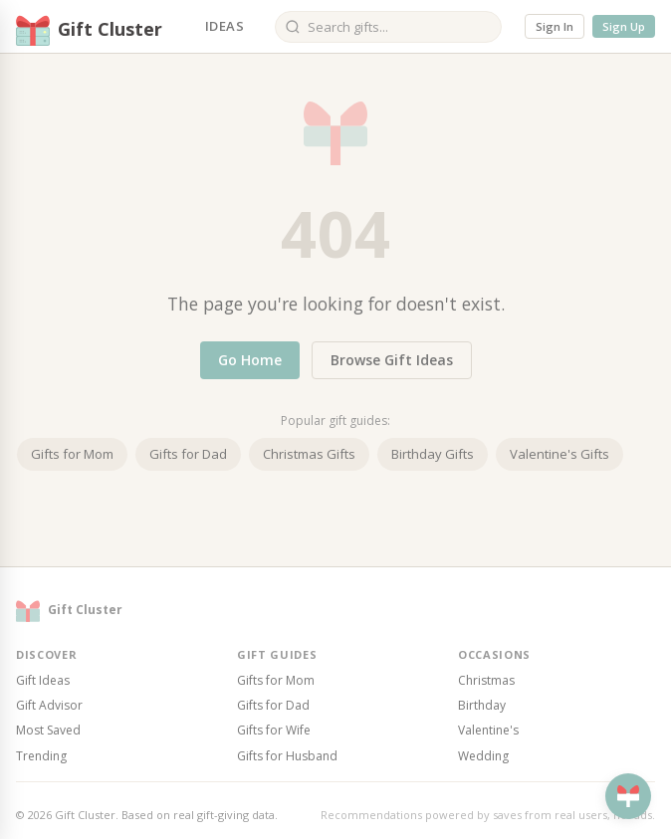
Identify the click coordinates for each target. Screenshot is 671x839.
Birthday (482, 705)
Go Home (250, 359)
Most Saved (48, 730)
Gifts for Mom (72, 454)
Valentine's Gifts (559, 454)
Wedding (483, 755)
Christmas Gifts (309, 454)
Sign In (554, 26)
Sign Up (623, 26)
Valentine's (488, 730)
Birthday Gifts (432, 454)
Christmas (486, 680)
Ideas (224, 26)
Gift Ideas (43, 680)
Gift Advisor (49, 705)
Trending (41, 755)
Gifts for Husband (287, 755)
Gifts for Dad (188, 454)
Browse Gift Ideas (392, 359)
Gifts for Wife (274, 730)
